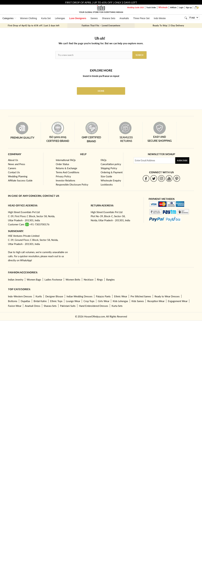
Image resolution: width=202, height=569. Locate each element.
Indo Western (160, 18)
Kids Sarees (138, 301)
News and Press (16, 164)
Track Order (151, 7)
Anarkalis (124, 18)
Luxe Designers (77, 18)
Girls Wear (103, 301)
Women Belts (73, 279)
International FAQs (66, 160)
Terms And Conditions (67, 172)
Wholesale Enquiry (111, 180)
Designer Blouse (54, 296)
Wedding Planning (17, 176)
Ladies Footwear (53, 279)
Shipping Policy (109, 168)
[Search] (186, 18)
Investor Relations (65, 180)
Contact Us (14, 172)
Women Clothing (28, 18)
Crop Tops (89, 301)
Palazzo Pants (103, 296)
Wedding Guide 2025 (135, 7)
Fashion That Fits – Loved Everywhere (101, 25)
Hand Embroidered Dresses (93, 305)
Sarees (94, 18)
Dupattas (25, 301)
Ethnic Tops (56, 301)
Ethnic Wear (120, 296)
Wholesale (163, 7)
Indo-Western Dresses (20, 296)
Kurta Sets (117, 305)
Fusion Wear (14, 305)
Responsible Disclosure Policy (72, 184)
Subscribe (182, 160)
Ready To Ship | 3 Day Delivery (168, 25)
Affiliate (173, 7)
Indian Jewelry (15, 279)
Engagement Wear (177, 301)
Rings (100, 279)
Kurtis (39, 296)
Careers (12, 168)
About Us (13, 160)
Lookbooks (107, 184)
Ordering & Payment (112, 172)
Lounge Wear (73, 301)
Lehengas (60, 18)
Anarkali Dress (32, 305)
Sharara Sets (108, 18)
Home (101, 91)
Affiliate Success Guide (20, 180)
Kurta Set (46, 18)
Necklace (88, 279)
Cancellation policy (111, 164)
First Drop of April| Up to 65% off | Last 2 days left (33, 25)
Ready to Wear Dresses (167, 296)
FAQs (104, 160)
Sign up (189, 7)
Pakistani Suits (68, 305)
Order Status (62, 164)
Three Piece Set (141, 18)
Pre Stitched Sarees (141, 296)
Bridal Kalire (40, 301)
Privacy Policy (63, 176)
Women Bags (34, 279)
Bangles (110, 279)
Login (181, 7)
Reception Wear (155, 301)
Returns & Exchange (66, 168)
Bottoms (12, 301)
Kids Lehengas (120, 301)
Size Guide (106, 176)
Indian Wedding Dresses (80, 296)
